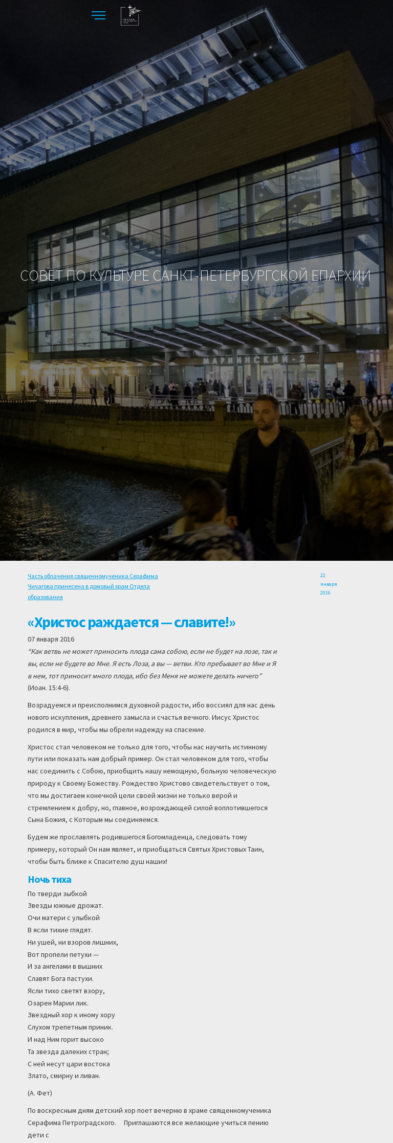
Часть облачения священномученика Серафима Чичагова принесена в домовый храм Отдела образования (93, 586)
